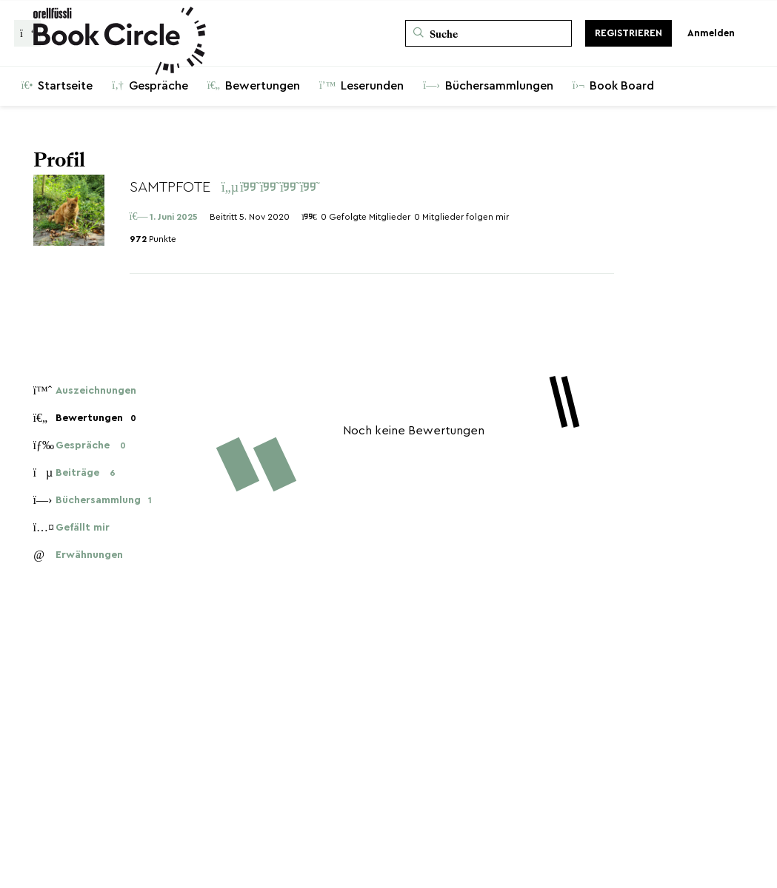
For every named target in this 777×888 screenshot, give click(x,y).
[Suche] (488, 33)
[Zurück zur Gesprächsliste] (27, 33)
